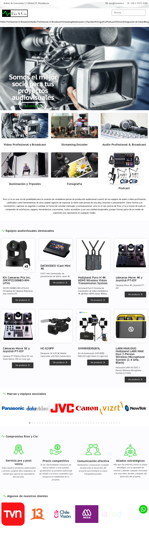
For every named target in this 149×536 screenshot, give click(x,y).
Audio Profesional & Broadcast (46, 21)
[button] (49, 108)
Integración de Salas (133, 21)
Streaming (67, 21)
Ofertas (119, 21)
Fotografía (100, 21)
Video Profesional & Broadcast (15, 21)
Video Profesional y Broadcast (25, 144)
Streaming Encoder (74, 144)
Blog (146, 21)
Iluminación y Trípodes (83, 21)
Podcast (110, 21)
